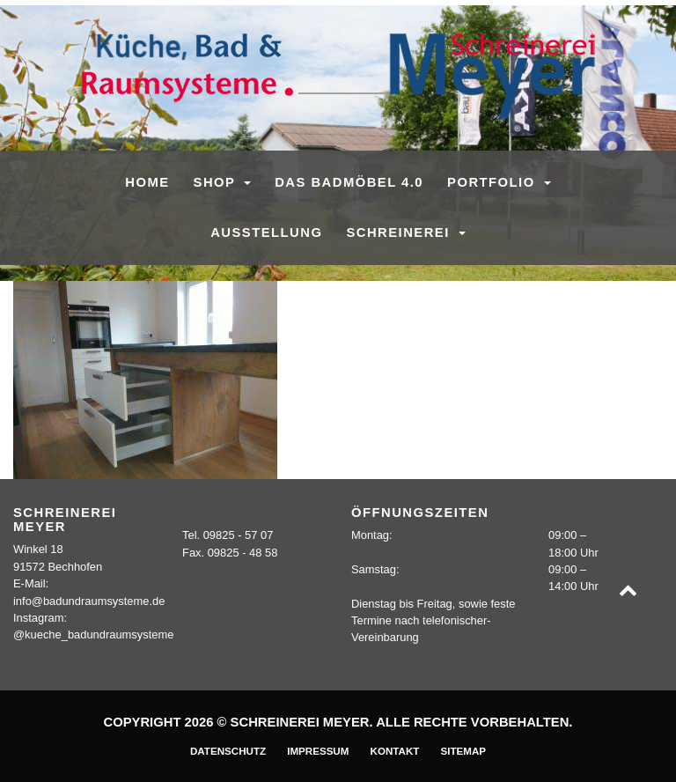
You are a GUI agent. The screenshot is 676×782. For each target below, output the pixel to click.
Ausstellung (266, 232)
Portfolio (493, 182)
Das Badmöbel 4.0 (349, 182)
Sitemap (463, 750)
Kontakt (395, 750)
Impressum (318, 750)
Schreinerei (400, 232)
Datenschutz (228, 750)
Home (147, 182)
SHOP (217, 182)
